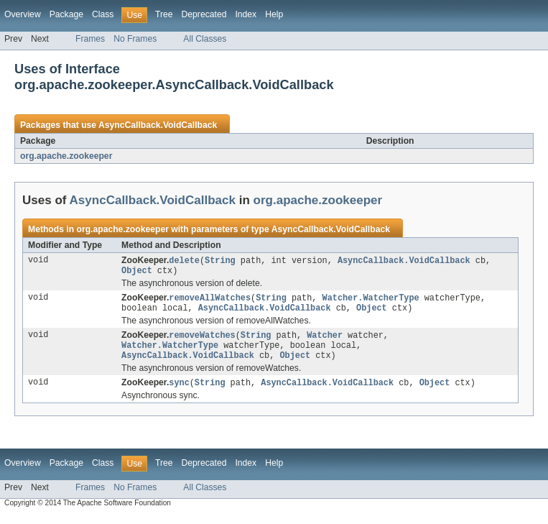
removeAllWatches (210, 300)
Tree (164, 14)
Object (136, 272)
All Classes (204, 39)
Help (274, 14)
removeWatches (202, 340)
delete (184, 261)
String (220, 261)
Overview (22, 14)
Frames (90, 39)
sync (179, 391)
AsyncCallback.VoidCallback (157, 125)
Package (66, 14)
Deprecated (204, 14)
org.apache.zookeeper (66, 156)
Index (245, 14)
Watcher (325, 340)
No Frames (135, 39)
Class (102, 14)
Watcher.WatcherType (370, 300)
